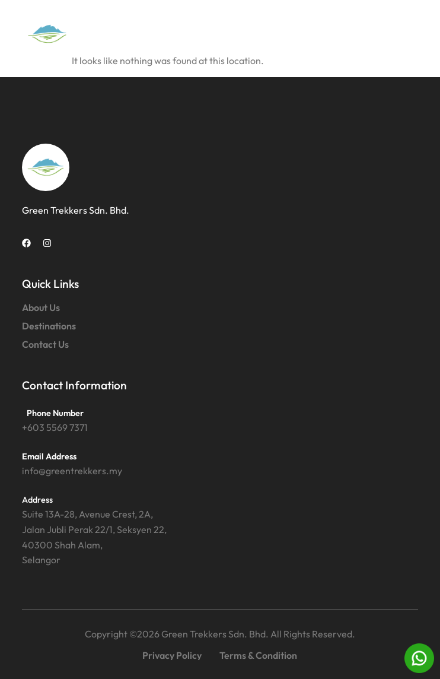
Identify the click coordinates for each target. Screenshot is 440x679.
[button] (404, 34)
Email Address (49, 456)
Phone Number (55, 413)
